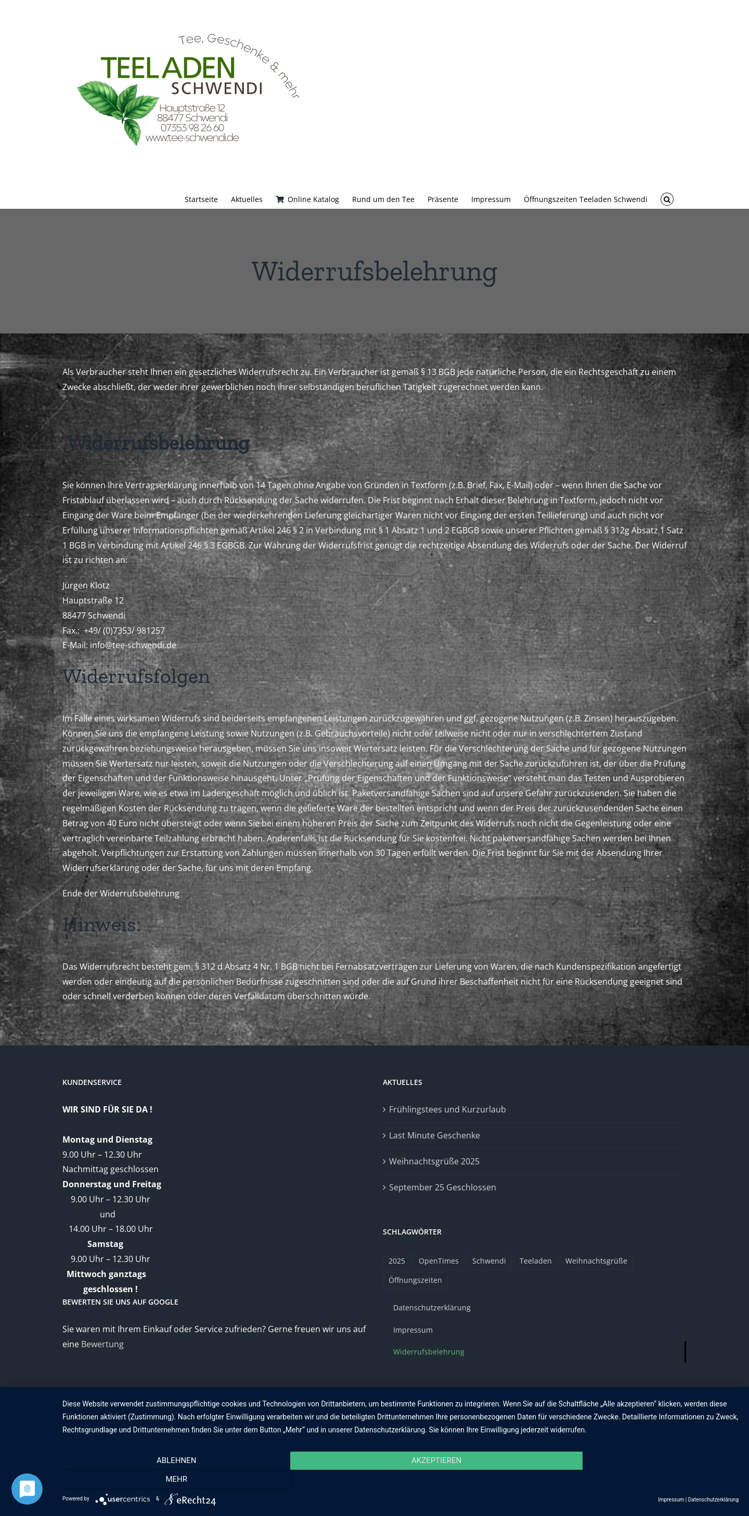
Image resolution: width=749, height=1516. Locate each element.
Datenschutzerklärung (713, 1499)
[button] (667, 198)
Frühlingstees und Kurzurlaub (447, 1109)
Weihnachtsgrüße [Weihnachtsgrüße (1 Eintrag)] (596, 1261)
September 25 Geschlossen (442, 1187)
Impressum (671, 1499)
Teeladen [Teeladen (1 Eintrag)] (536, 1261)
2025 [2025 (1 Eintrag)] (397, 1261)
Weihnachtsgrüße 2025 (434, 1161)
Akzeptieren (400, 1479)
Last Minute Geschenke (434, 1135)
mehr (637, 1479)
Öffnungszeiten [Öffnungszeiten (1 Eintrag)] (415, 1280)
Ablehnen (164, 1479)
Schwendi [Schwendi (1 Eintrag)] (489, 1261)
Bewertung (102, 1344)
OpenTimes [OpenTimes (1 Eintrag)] (439, 1261)
